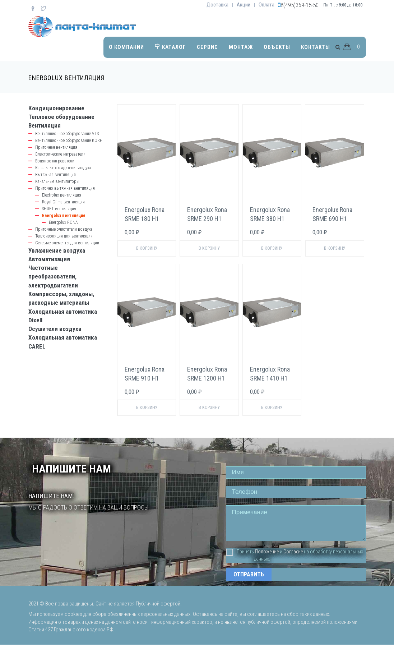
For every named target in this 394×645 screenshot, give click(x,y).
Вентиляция (44, 125)
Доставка (217, 4)
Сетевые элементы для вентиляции (67, 242)
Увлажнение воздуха (56, 250)
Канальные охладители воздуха (63, 167)
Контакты (315, 47)
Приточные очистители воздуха (63, 229)
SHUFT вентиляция (59, 208)
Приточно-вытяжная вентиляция (65, 188)
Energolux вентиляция (63, 215)
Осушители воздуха (54, 328)
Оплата (266, 4)
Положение (267, 551)
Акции (243, 4)
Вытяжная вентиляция (55, 174)
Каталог (170, 47)
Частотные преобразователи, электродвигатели (53, 276)
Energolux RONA (63, 222)
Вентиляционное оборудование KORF (68, 140)
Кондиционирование (56, 108)
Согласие (293, 551)
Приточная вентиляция (56, 147)
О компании (126, 47)
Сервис (207, 47)
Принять (240, 552)
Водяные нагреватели (54, 160)
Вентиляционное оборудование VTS (67, 133)
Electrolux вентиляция (61, 195)
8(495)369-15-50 (300, 5)
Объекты (277, 47)
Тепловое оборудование (61, 116)
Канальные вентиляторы (57, 181)
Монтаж (241, 47)
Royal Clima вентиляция (63, 201)
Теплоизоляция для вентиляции (64, 236)
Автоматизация (49, 259)
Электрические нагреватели (60, 154)
